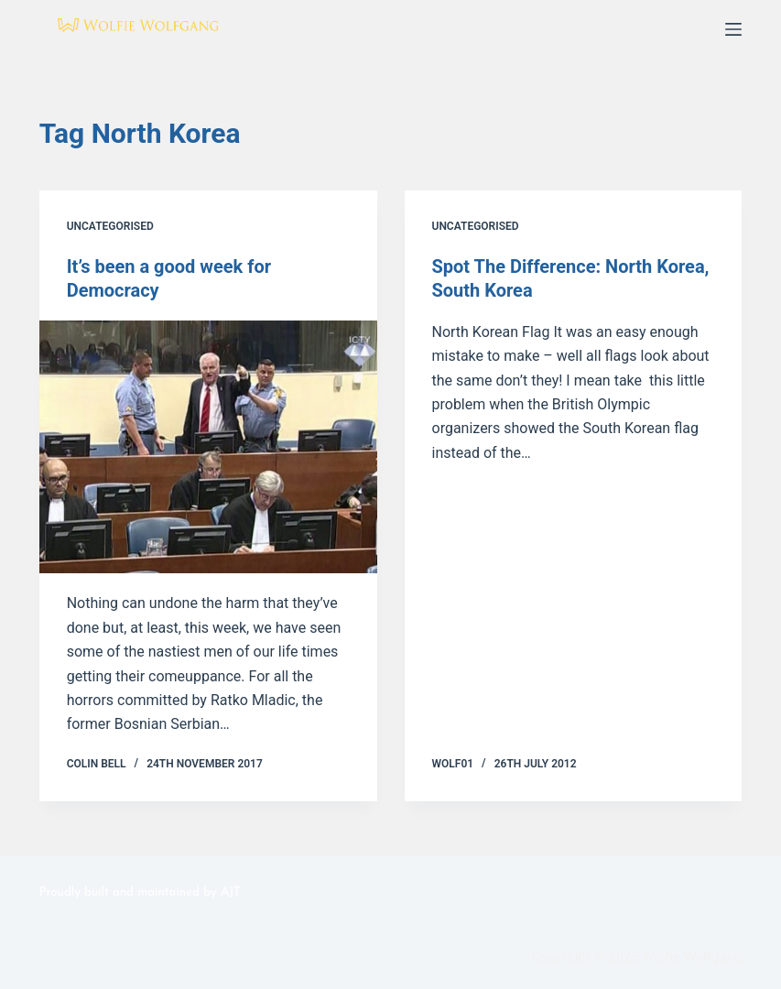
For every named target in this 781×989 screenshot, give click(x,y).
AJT (231, 892)
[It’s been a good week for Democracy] (208, 447)
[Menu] (733, 29)
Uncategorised (110, 226)
